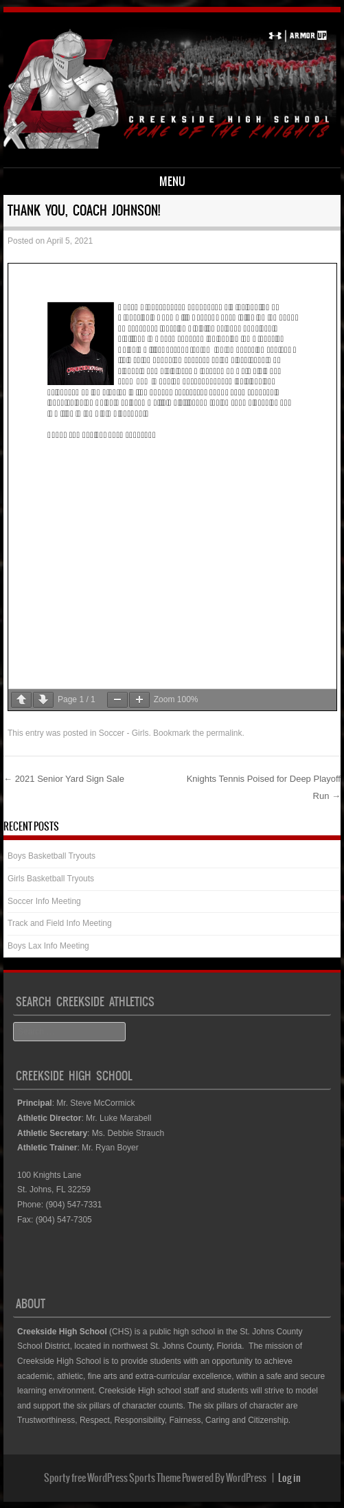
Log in (289, 1477)
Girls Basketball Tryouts (51, 878)
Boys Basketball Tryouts (51, 856)
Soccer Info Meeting (44, 901)
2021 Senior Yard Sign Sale (63, 779)
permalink (224, 733)
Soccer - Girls (124, 733)
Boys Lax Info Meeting (48, 946)
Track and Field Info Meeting (60, 923)
